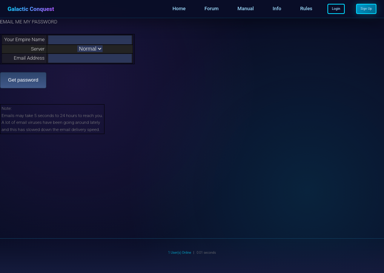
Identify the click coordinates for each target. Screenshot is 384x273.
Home (179, 8)
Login (336, 9)
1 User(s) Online (179, 252)
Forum (211, 8)
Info (277, 8)
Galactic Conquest (31, 9)
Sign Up (366, 9)
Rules (306, 8)
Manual (246, 8)
